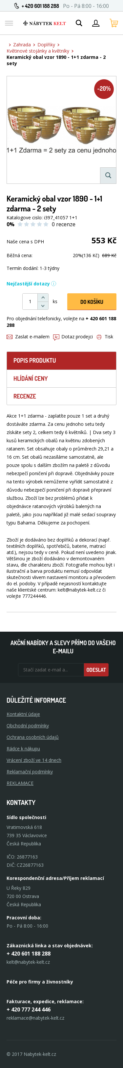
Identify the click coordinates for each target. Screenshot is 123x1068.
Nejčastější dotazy (31, 283)
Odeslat (96, 670)
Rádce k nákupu (23, 748)
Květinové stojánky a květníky (38, 51)
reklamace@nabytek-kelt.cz (35, 1018)
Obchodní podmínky (28, 725)
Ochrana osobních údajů (33, 737)
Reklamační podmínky (30, 771)
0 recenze (63, 224)
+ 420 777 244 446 (29, 1009)
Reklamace (20, 783)
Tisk (105, 336)
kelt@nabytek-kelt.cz (28, 962)
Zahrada (22, 44)
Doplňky (46, 44)
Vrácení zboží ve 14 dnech (34, 760)
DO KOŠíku (91, 302)
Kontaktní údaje (23, 714)
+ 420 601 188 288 (40, 6)
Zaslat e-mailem (28, 336)
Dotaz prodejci (73, 336)
